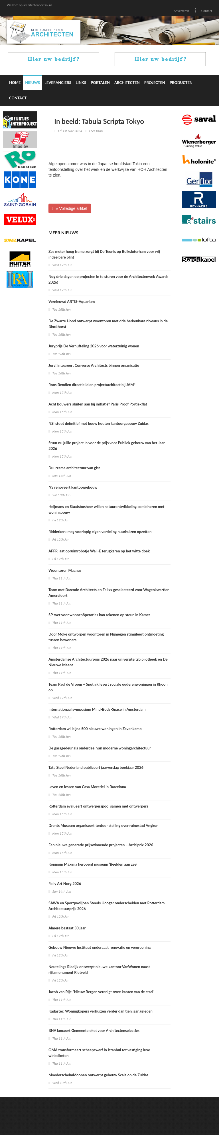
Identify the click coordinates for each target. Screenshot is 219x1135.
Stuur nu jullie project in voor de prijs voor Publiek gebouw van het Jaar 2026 (106, 446)
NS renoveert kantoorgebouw (72, 487)
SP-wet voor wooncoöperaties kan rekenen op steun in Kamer (99, 614)
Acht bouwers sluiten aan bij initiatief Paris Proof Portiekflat (97, 404)
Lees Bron (96, 131)
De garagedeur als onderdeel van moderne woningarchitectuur (99, 748)
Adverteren (181, 11)
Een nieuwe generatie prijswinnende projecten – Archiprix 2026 (100, 845)
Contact (206, 11)
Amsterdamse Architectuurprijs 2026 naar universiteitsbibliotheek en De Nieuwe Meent (108, 662)
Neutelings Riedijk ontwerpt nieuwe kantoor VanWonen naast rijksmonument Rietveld (99, 969)
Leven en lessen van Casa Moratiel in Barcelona (87, 786)
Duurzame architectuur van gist (74, 468)
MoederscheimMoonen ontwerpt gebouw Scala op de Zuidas (98, 1075)
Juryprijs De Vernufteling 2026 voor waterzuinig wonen (93, 346)
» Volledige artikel (69, 208)
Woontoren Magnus (64, 570)
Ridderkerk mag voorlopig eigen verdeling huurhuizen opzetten (99, 531)
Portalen (100, 82)
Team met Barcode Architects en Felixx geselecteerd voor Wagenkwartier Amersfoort (108, 592)
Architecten (127, 82)
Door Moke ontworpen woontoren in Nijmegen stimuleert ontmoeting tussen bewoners (106, 637)
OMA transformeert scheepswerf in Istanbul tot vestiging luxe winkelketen (99, 1053)
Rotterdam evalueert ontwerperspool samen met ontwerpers (98, 806)
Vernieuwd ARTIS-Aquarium (71, 301)
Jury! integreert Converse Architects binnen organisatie (93, 365)
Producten (181, 82)
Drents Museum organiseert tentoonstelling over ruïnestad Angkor (103, 825)
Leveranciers (57, 82)
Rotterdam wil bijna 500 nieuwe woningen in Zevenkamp (95, 728)
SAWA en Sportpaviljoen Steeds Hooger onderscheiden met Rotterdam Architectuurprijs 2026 (106, 906)
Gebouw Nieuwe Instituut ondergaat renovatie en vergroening (99, 947)
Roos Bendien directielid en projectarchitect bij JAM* (91, 384)
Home (15, 82)
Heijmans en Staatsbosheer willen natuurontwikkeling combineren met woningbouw (106, 509)
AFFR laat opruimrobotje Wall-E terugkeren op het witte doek (99, 551)
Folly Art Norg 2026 (64, 883)
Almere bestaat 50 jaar (67, 928)
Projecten (154, 82)
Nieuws (32, 82)
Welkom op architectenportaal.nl (29, 5)
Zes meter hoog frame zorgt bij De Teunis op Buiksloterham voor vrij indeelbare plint (104, 254)
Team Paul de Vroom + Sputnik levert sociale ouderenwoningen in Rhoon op (108, 687)
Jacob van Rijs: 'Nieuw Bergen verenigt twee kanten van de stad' (100, 991)
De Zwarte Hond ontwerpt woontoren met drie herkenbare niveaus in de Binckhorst (108, 324)
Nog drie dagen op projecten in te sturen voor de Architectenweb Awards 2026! (108, 279)
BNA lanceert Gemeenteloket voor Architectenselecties (93, 1030)
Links (81, 82)
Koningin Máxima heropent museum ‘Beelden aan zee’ (92, 864)
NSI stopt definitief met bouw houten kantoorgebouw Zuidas (98, 423)
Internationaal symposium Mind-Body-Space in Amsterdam (96, 709)
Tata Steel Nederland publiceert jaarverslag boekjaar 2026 (95, 767)
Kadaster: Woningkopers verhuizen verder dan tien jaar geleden (100, 1011)
